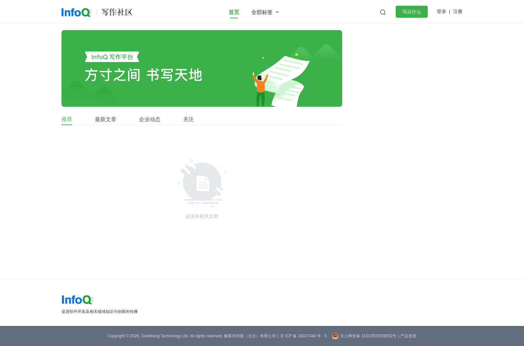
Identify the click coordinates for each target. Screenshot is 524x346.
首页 (234, 12)
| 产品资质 (407, 336)
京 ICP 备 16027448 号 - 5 (303, 336)
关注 (188, 119)
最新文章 (105, 119)
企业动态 (149, 119)
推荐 (66, 119)
